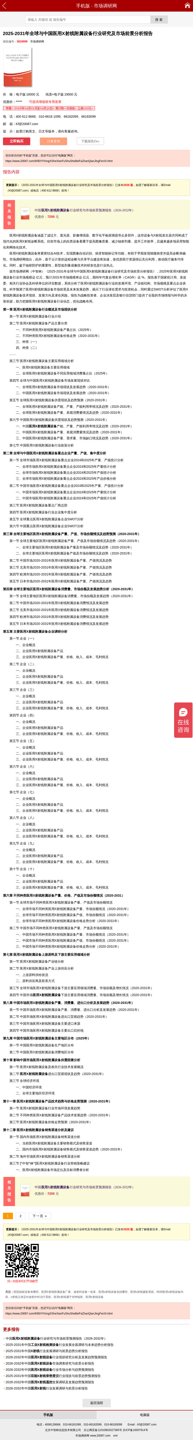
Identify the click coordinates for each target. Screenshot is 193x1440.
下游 (50, 995)
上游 (30, 954)
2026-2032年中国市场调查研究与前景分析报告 (50, 1363)
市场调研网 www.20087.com (92, 1435)
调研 (22, 271)
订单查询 (53, 141)
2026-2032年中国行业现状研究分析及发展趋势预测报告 (56, 1357)
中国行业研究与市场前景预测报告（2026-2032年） (85, 210)
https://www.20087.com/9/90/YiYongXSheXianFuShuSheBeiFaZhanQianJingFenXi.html (59, 161)
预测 (19, 289)
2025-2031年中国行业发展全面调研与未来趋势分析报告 (60, 1345)
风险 (64, 295)
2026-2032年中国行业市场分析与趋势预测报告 (50, 1369)
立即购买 (17, 141)
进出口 (38, 1074)
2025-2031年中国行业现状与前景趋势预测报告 (53, 1376)
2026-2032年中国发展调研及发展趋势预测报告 (50, 1382)
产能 (46, 426)
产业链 (53, 961)
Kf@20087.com (27, 124)
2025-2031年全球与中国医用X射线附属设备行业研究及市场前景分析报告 (100, 271)
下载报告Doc (90, 141)
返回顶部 (96, 1403)
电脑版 (145, 1415)
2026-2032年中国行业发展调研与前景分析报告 (47, 1388)
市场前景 (59, 289)
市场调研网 (105, 5)
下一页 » (40, 1216)
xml (115, 1435)
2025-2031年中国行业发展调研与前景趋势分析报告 (47, 1351)
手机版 (83, 5)
